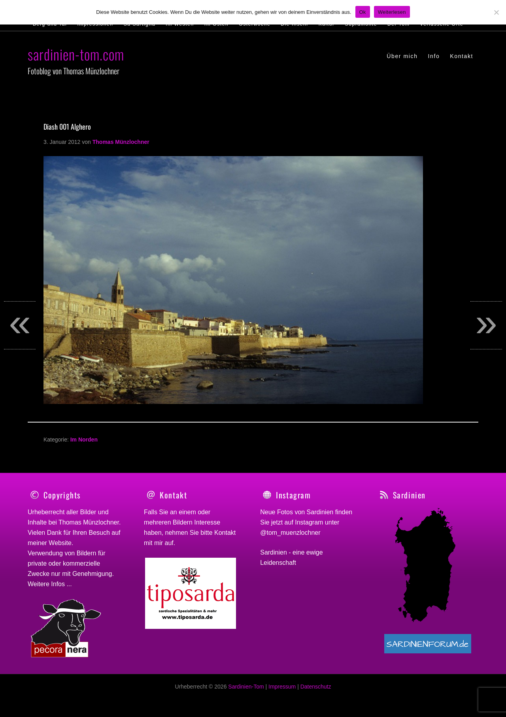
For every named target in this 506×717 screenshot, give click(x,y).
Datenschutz (315, 691)
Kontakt (225, 532)
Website (60, 543)
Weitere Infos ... (50, 584)
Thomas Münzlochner (89, 522)
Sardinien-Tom (246, 691)
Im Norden (84, 439)
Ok (362, 12)
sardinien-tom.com (76, 53)
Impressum (282, 691)
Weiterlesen (392, 12)
